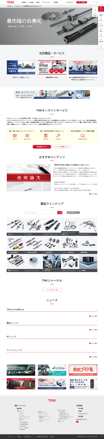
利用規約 (19, 436)
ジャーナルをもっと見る (52, 289)
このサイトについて (11, 436)
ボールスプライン (23, 421)
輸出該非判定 (62, 411)
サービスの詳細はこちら (62, 146)
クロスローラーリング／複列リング (25, 419)
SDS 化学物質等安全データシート (67, 416)
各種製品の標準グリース (65, 418)
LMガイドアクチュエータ (25, 416)
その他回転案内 (23, 426)
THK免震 (41, 421)
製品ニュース (61, 421)
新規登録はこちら (42, 146)
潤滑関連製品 (22, 429)
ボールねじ (22, 415)
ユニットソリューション (44, 415)
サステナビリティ (83, 413)
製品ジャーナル (61, 420)
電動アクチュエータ (43, 413)
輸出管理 (52, 436)
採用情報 (56, 2)
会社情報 (80, 408)
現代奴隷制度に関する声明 (42, 436)
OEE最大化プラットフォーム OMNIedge (45, 417)
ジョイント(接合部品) (24, 427)
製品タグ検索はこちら (72, 212)
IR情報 (80, 411)
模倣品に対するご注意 (64, 415)
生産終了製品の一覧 (64, 413)
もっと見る (94, 194)
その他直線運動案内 (24, 422)
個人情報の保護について (29, 436)
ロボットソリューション (44, 419)
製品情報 (19, 408)
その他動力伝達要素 (24, 424)
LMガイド (22, 413)
